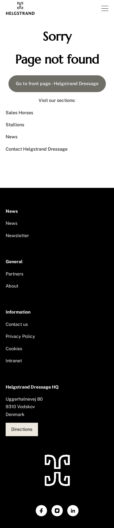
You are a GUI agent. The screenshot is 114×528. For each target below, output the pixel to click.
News (11, 136)
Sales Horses (19, 112)
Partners (14, 274)
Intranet (14, 360)
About (12, 286)
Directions (21, 429)
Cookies (14, 348)
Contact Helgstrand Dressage (37, 149)
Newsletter (17, 235)
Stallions (15, 124)
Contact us (17, 324)
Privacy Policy (20, 336)
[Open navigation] (104, 8)
